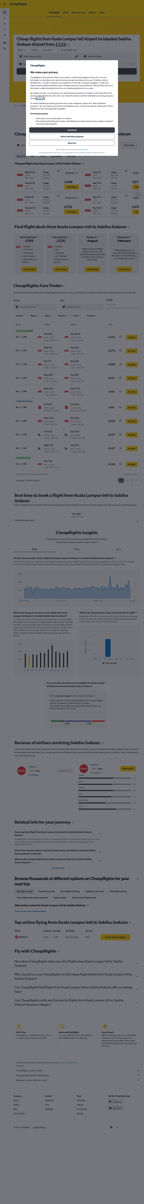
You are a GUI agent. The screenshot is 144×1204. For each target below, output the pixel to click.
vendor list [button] (40, 98)
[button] (72, 130)
